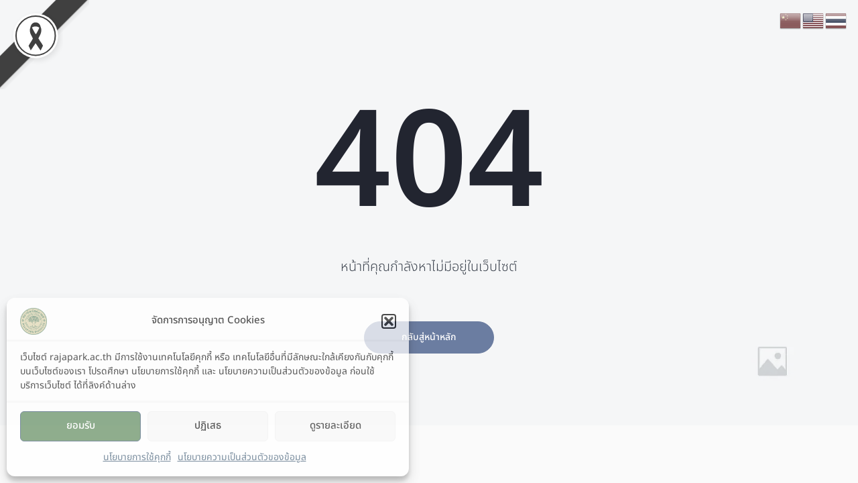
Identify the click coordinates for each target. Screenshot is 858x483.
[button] (388, 321)
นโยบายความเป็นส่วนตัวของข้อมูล (242, 457)
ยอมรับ (80, 425)
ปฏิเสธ (207, 425)
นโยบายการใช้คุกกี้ (137, 457)
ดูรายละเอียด (335, 425)
